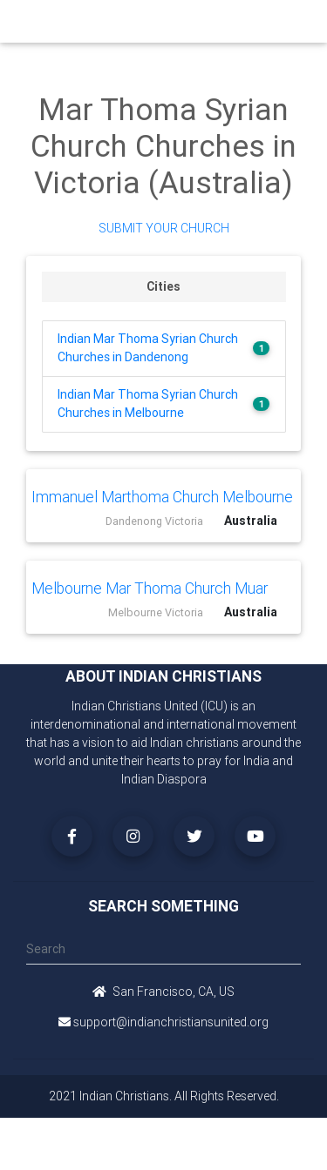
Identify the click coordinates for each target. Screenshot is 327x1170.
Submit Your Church (164, 228)
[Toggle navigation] (294, 21)
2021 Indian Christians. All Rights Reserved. (164, 1096)
